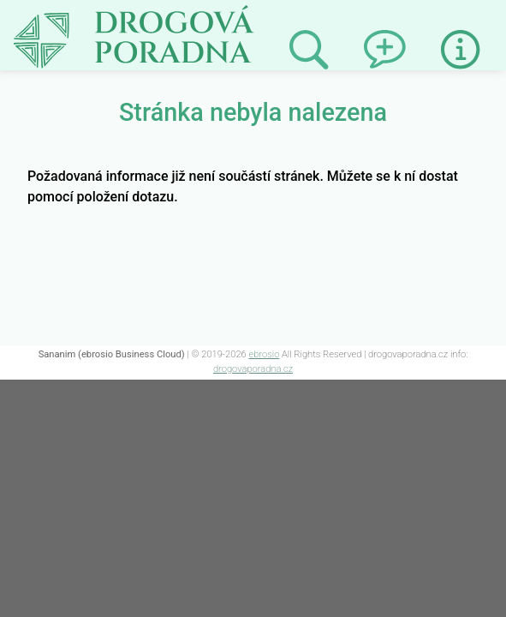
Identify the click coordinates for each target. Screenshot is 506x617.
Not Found (47, 15)
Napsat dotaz (384, 34)
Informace (460, 50)
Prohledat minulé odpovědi (308, 51)
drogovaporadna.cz (253, 368)
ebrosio (263, 354)
